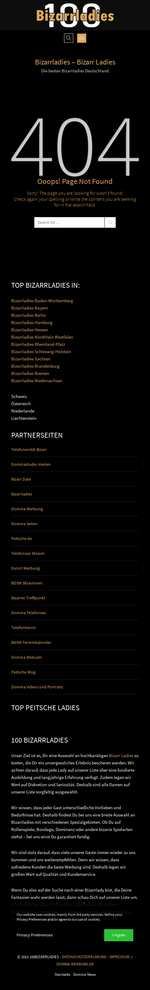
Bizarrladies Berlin (28, 315)
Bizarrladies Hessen (29, 330)
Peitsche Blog (23, 672)
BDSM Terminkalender (31, 642)
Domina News (84, 974)
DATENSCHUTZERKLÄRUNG (84, 956)
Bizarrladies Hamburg (32, 322)
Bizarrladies (21, 494)
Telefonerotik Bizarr (29, 449)
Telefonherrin (23, 627)
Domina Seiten (24, 523)
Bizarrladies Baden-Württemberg (42, 300)
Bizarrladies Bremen (30, 373)
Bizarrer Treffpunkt (28, 598)
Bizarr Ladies (121, 755)
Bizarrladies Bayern (29, 308)
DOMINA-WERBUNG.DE (75, 964)
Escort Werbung (25, 568)
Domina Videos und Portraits (37, 687)
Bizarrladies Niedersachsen (36, 380)
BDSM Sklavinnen (27, 583)
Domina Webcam (26, 657)
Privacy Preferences (35, 935)
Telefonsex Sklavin (28, 553)
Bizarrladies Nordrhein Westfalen (42, 337)
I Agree (118, 935)
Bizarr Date (21, 479)
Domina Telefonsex (28, 612)
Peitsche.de (21, 538)
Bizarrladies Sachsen (30, 359)
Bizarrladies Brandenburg (35, 366)
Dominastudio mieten (31, 464)
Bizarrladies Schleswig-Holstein (41, 351)
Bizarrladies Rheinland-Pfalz (38, 344)
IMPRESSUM (119, 956)
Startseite (62, 974)
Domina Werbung (27, 509)
